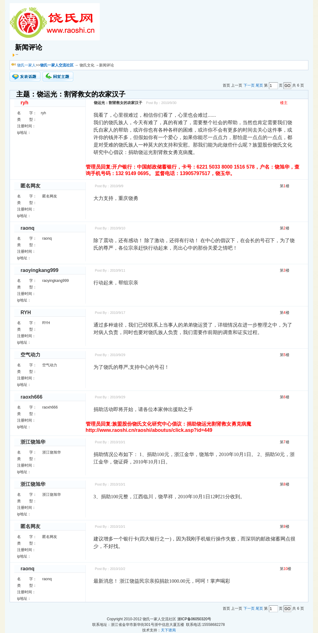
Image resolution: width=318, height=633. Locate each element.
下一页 (249, 86)
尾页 (259, 86)
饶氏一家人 (26, 65)
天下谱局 (168, 630)
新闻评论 (28, 47)
